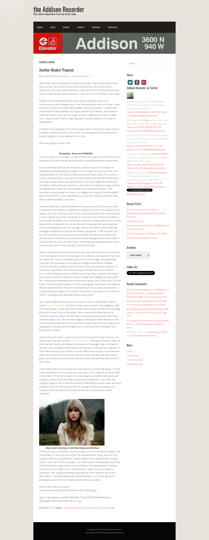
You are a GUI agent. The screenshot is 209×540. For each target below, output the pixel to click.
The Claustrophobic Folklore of (147, 233)
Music (51, 507)
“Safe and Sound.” (80, 340)
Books (66, 27)
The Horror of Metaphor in (148, 304)
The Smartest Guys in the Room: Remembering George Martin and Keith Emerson (146, 213)
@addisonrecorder (136, 194)
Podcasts (113, 27)
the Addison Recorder (58, 9)
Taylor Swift (109, 507)
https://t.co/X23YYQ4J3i (138, 127)
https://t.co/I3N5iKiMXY (138, 112)
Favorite (153, 115)
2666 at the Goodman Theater (142, 237)
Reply (138, 115)
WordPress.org (134, 364)
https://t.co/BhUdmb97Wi (139, 164)
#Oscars (145, 120)
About (40, 27)
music (89, 507)
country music (78, 507)
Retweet (145, 115)
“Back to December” (55, 305)
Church (88, 532)
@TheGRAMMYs (160, 153)
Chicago (96, 27)
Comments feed (135, 359)
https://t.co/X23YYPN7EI (138, 145)
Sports (80, 27)
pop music (98, 507)
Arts (53, 27)
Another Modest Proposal (56, 70)
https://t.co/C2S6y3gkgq (138, 183)
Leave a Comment (80, 76)
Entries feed (133, 355)
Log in (129, 351)
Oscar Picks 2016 (135, 221)
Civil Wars (67, 507)
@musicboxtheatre (157, 172)
